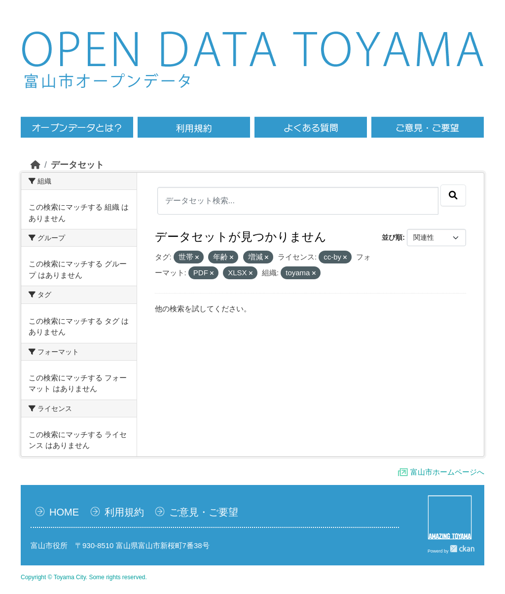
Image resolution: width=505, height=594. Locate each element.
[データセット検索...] (298, 201)
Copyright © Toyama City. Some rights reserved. (84, 577)
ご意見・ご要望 (203, 512)
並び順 (392, 237)
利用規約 (124, 512)
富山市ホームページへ (447, 472)
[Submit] (453, 195)
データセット (77, 165)
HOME (64, 512)
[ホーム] (35, 165)
